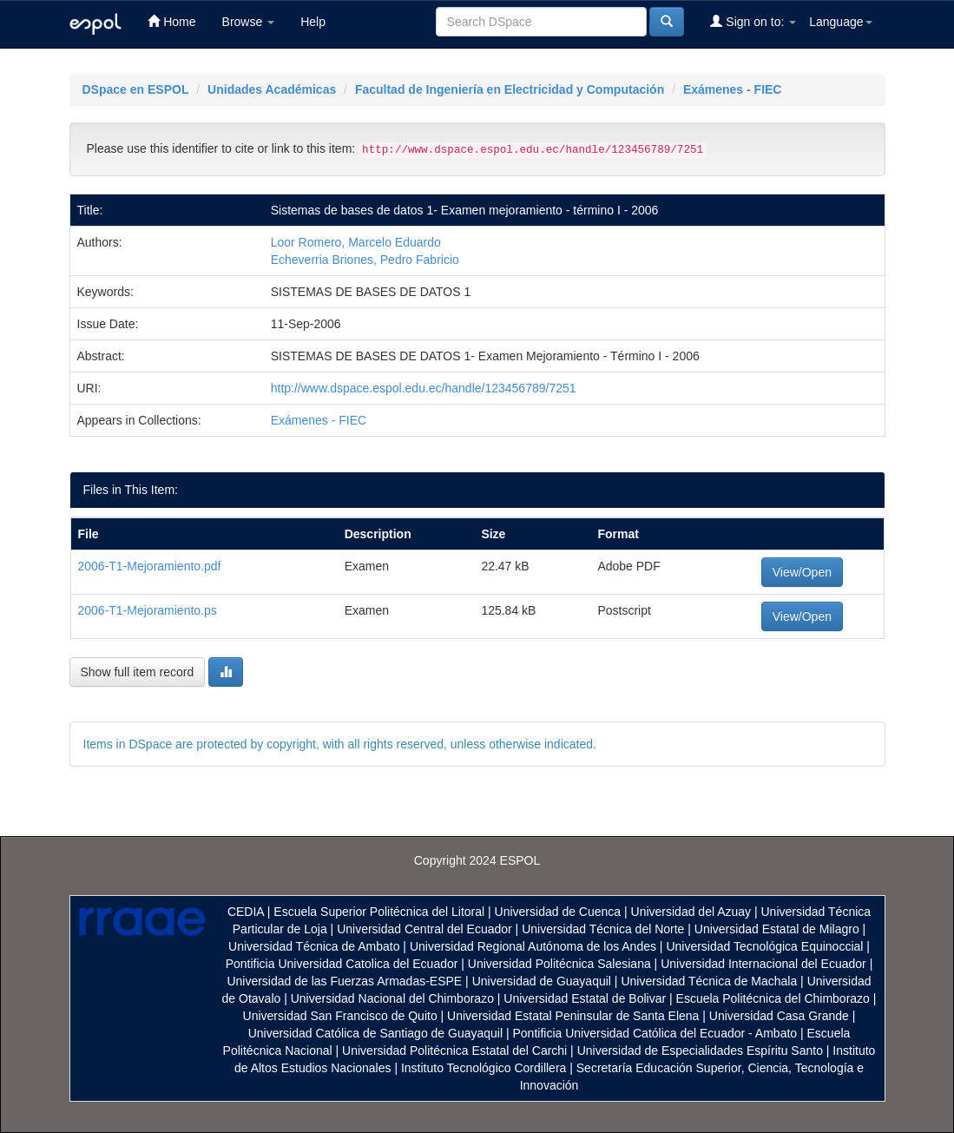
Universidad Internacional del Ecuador (763, 964)
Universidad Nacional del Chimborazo (392, 998)
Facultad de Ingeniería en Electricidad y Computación (509, 89)
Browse (248, 22)
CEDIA (245, 912)
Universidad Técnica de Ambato (313, 946)
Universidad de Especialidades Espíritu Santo (700, 1050)
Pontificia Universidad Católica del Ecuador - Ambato (654, 1033)
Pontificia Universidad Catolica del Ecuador (342, 964)
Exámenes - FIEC (732, 89)
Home (171, 21)
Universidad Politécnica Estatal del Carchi (454, 1050)
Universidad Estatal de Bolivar (584, 998)
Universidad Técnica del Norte (603, 929)
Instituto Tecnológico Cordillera (483, 1068)
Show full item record (137, 672)
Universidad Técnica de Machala (709, 981)
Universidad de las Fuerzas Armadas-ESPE (344, 981)
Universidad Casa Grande (780, 1016)
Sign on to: (753, 21)
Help (313, 22)
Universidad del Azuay (691, 912)
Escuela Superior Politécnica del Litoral (378, 912)
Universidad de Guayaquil (541, 981)
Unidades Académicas (271, 89)
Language (840, 22)
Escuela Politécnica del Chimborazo (773, 998)
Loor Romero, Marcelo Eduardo (356, 242)
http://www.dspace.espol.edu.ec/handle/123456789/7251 (423, 388)
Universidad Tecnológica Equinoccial (764, 946)
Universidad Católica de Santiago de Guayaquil (375, 1033)
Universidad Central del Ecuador (424, 929)
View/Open (802, 572)
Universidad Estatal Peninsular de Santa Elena (573, 1016)
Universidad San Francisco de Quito (340, 1016)
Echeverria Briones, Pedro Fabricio (365, 260)
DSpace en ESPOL (135, 89)
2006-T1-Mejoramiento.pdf (149, 566)
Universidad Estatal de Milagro (776, 929)
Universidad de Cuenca (558, 912)
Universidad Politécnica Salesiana (559, 964)
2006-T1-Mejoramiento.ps (147, 610)
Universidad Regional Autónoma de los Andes (533, 946)
